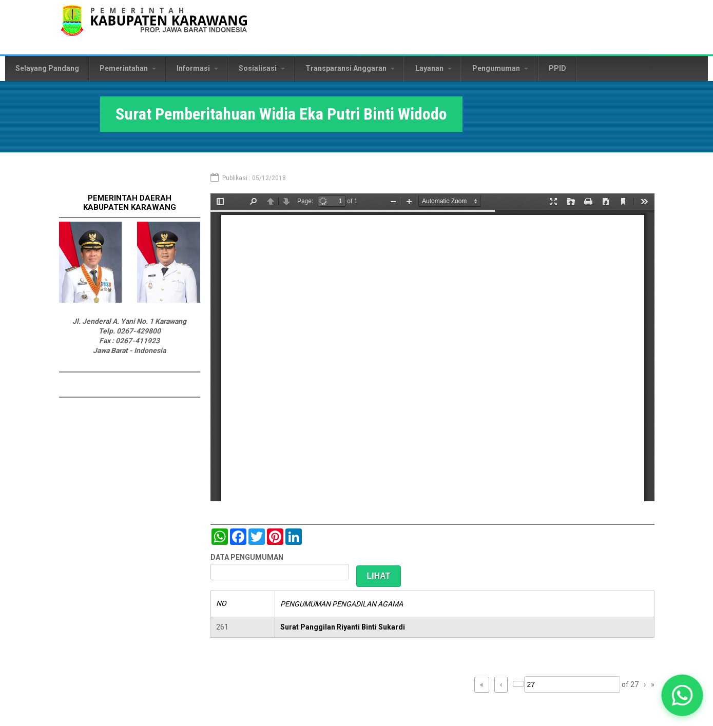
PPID (557, 68)
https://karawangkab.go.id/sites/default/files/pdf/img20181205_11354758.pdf (432, 347)
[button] (682, 695)
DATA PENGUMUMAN (246, 557)
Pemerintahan (128, 68)
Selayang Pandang (47, 68)
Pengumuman (500, 68)
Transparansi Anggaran (350, 68)
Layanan (433, 68)
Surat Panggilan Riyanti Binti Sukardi (342, 627)
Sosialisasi (262, 68)
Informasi (197, 68)
